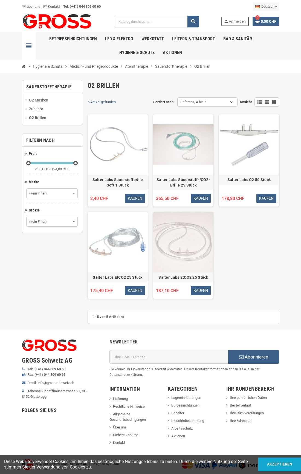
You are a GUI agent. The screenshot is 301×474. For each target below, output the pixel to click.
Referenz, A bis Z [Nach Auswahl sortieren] (193, 102)
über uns (31, 6)
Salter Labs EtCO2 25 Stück (117, 277)
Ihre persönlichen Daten (248, 398)
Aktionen (178, 436)
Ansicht (246, 102)
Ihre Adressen (240, 421)
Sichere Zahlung (125, 435)
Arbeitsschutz (182, 428)
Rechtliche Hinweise (129, 406)
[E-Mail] (168, 357)
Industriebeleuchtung (187, 421)
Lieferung (120, 399)
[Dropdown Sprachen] (266, 6)
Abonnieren (253, 357)
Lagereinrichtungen (186, 398)
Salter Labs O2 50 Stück (249, 179)
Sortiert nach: (164, 102)
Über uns (120, 427)
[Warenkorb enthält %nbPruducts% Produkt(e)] (266, 21)
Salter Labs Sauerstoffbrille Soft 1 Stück (117, 182)
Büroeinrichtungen (185, 405)
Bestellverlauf (240, 405)
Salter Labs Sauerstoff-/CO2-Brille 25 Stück (183, 182)
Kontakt (52, 6)
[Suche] (156, 21)
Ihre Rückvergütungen (247, 413)
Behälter (177, 413)
